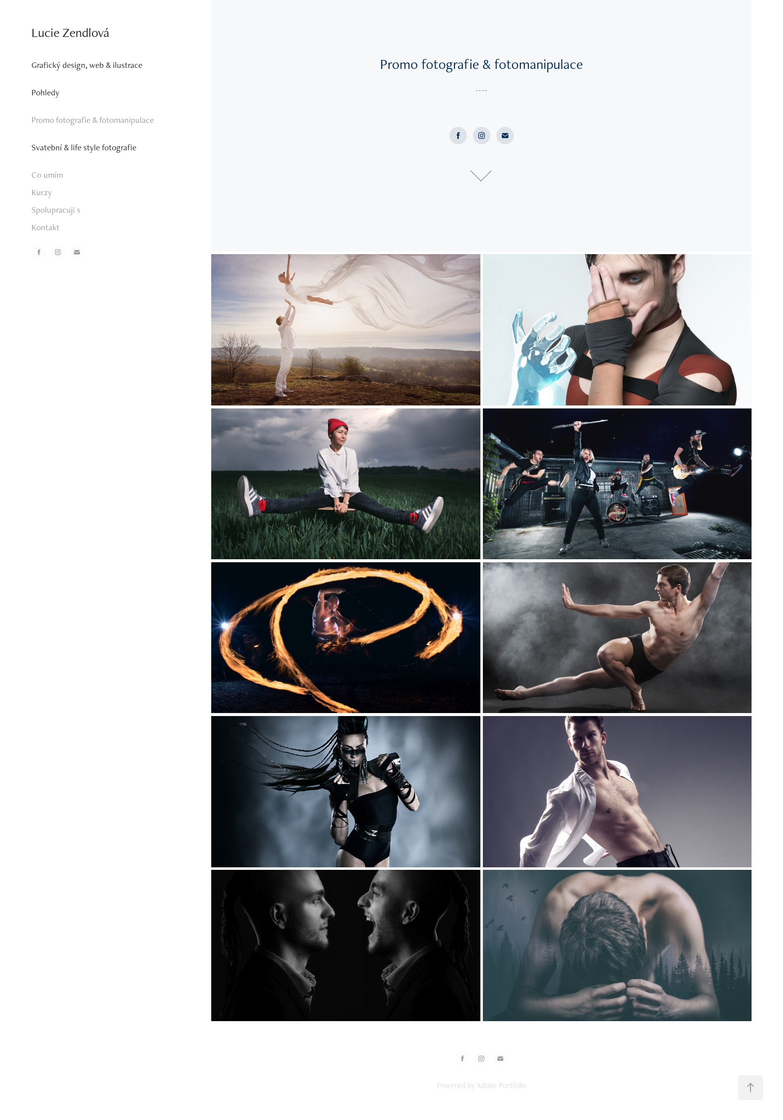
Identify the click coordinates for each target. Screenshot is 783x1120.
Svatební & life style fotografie (83, 147)
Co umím (47, 174)
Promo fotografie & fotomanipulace (92, 119)
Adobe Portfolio (501, 1085)
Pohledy (45, 92)
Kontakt (45, 227)
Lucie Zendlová (70, 32)
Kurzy (41, 192)
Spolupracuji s (55, 209)
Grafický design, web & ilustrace (86, 64)
